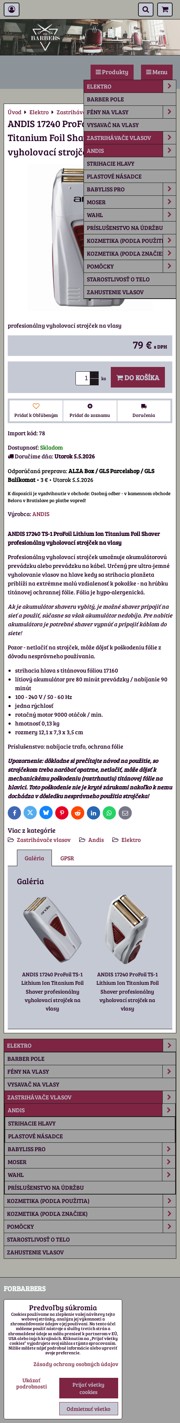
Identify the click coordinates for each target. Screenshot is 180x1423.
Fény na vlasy (131, 112)
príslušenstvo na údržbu (125, 227)
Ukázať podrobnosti (31, 1383)
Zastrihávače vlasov (131, 138)
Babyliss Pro (131, 189)
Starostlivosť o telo (118, 279)
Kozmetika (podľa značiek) (131, 253)
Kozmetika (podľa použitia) (131, 240)
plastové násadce (114, 176)
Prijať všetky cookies (89, 1388)
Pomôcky (131, 266)
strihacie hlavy (110, 163)
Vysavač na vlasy (113, 125)
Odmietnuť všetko (88, 1408)
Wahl (131, 215)
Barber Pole (105, 99)
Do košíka (137, 377)
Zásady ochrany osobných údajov (75, 1364)
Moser (131, 202)
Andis (131, 150)
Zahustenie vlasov (115, 292)
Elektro (131, 86)
